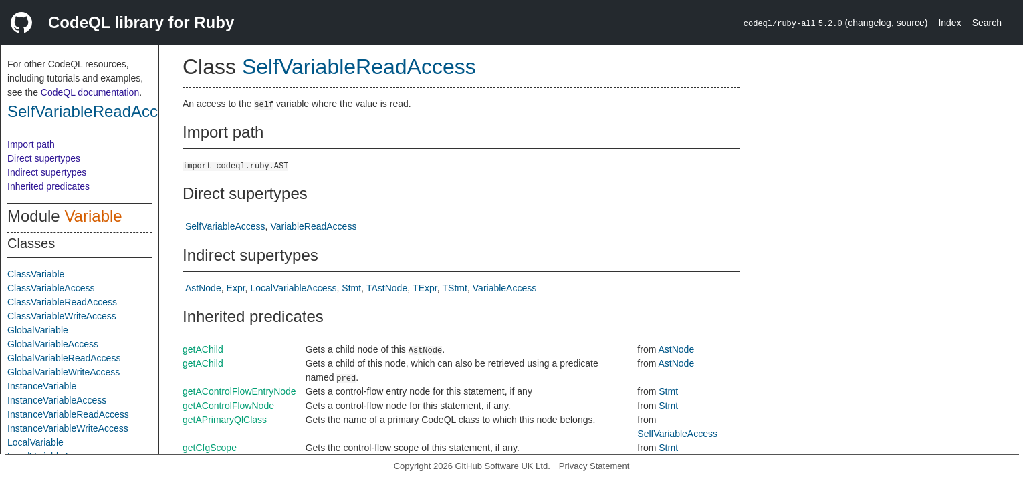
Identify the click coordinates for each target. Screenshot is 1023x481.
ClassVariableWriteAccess (61, 316)
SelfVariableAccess (225, 226)
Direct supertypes (43, 158)
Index (949, 22)
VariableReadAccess (313, 226)
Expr (236, 288)
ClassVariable (35, 274)
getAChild (203, 349)
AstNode (203, 288)
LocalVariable (35, 442)
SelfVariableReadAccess (95, 111)
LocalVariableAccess (294, 288)
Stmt (351, 288)
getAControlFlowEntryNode (239, 391)
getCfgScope (210, 447)
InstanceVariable (41, 386)
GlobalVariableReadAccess (63, 358)
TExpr (425, 288)
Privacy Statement (594, 466)
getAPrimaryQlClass (225, 419)
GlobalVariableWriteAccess (63, 372)
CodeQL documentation (90, 92)
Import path (31, 144)
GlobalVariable (37, 330)
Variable (93, 216)
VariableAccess (504, 288)
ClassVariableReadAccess (62, 302)
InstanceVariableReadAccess (68, 414)
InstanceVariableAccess (56, 400)
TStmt (455, 288)
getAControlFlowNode (228, 405)
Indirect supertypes (46, 172)
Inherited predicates (48, 186)
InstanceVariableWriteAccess (67, 428)
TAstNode (386, 288)
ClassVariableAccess (50, 288)
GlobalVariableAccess (52, 344)
